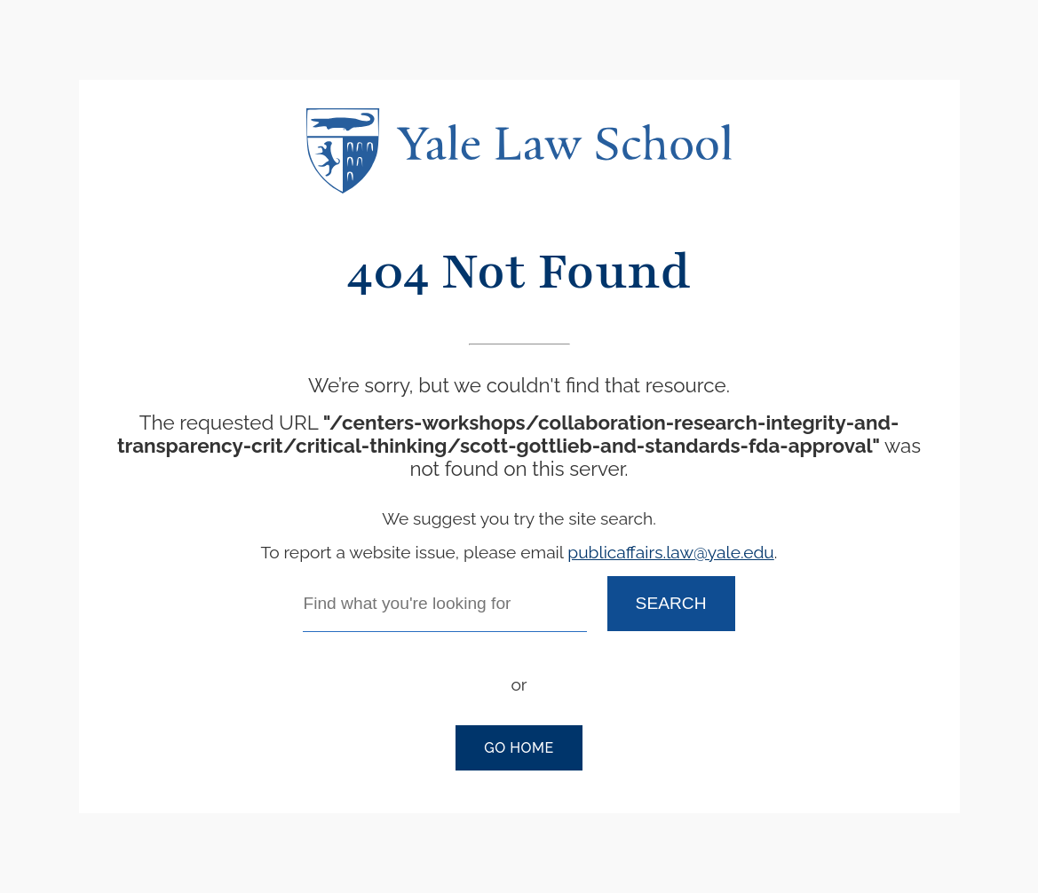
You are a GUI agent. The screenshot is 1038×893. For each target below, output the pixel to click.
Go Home (518, 747)
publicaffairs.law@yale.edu (670, 552)
